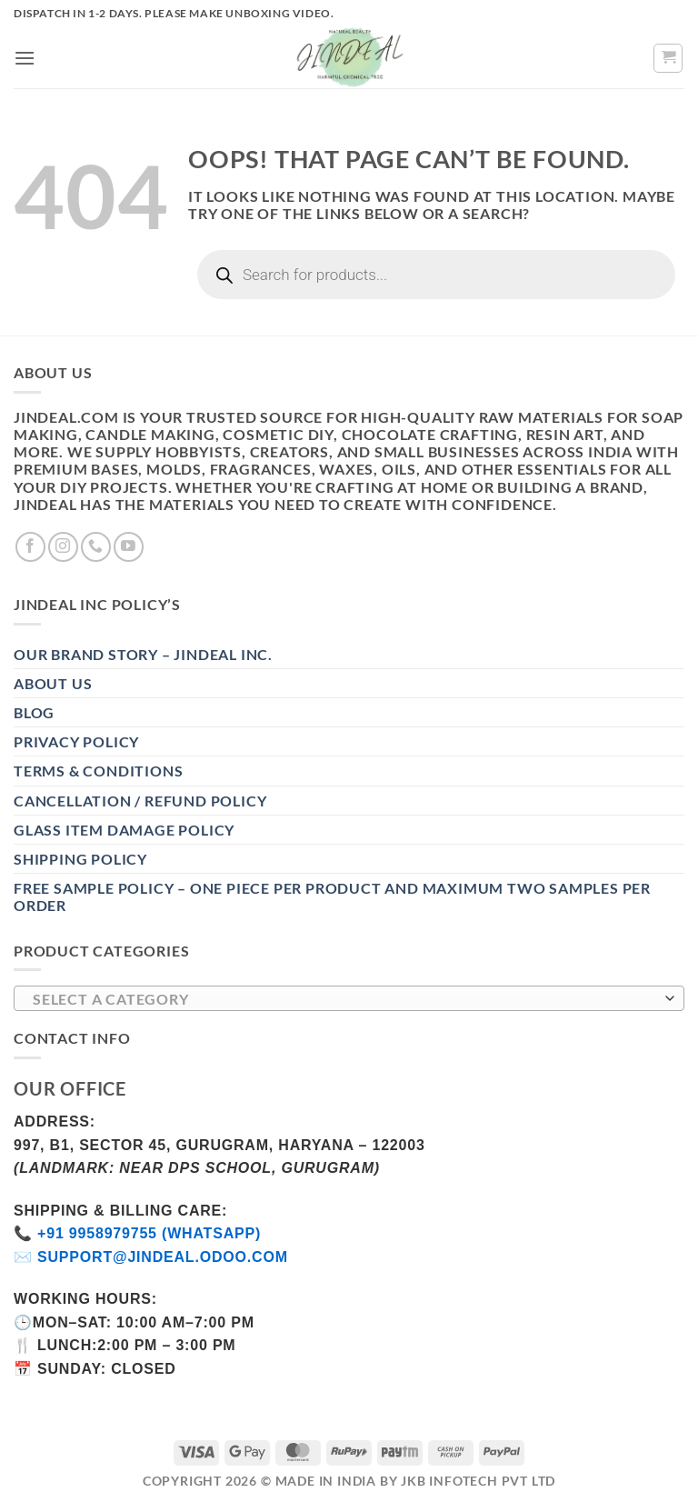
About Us (53, 683)
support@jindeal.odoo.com (162, 1257)
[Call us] (96, 547)
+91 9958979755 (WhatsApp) (149, 1233)
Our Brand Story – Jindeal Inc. (143, 654)
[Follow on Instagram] (63, 547)
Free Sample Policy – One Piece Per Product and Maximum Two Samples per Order (332, 896)
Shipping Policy (80, 858)
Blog (34, 712)
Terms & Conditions (98, 770)
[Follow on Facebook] (30, 547)
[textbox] (344, 999)
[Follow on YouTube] (129, 547)
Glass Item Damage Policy (124, 829)
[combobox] (349, 998)
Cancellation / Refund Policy (140, 800)
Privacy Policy (76, 741)
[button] (25, 57)
